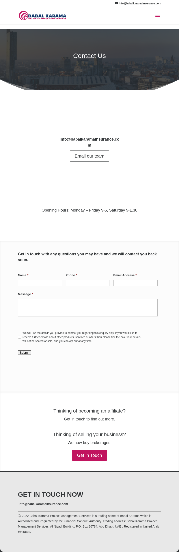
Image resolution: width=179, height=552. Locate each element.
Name (23, 275)
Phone (71, 275)
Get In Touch (89, 455)
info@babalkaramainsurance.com (43, 504)
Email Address (125, 275)
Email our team (89, 156)
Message (25, 294)
